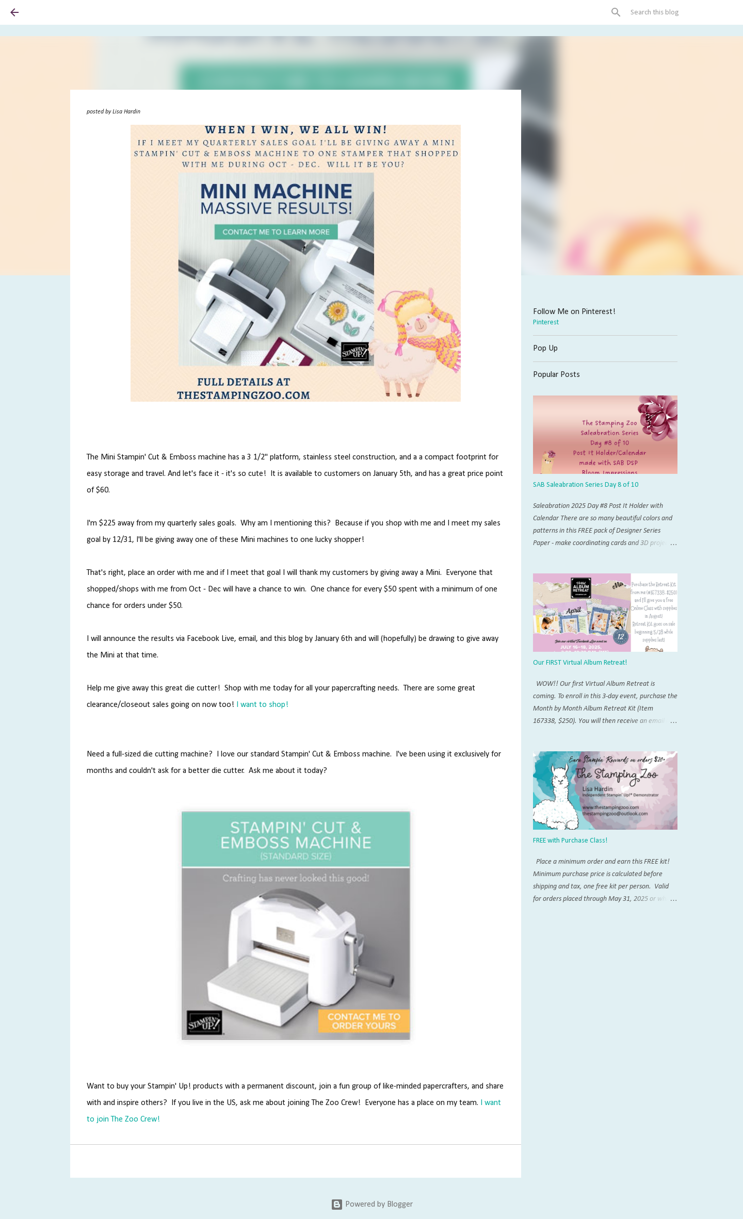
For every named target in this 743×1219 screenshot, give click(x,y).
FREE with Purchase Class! (570, 841)
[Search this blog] (680, 12)
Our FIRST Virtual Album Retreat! (580, 663)
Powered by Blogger (372, 1204)
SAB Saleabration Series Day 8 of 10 (585, 485)
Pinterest (546, 322)
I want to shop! (262, 705)
